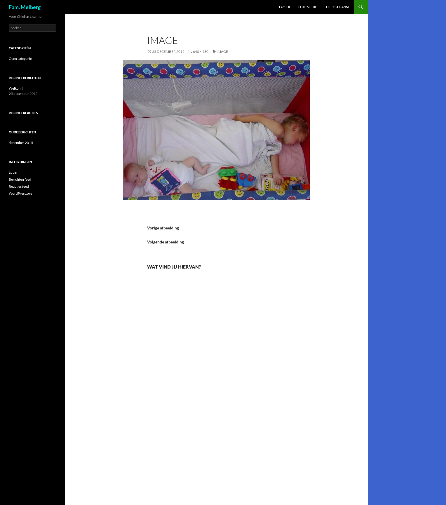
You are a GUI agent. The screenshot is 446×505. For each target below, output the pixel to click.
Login (13, 172)
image (222, 51)
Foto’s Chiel (308, 7)
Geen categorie (20, 58)
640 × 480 (200, 51)
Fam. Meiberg (25, 7)
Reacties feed (19, 186)
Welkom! (16, 88)
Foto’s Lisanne (338, 7)
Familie (285, 7)
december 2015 (21, 142)
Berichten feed (20, 179)
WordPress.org (20, 193)
